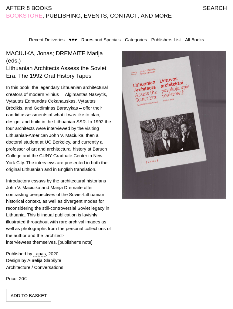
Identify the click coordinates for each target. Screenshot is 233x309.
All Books (194, 39)
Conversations (48, 267)
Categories (136, 39)
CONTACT (123, 15)
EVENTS (95, 15)
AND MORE (156, 15)
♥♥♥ (73, 39)
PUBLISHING (63, 15)
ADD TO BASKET (29, 295)
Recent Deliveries (47, 39)
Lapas (39, 253)
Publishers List (166, 39)
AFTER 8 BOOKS (29, 8)
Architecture (18, 267)
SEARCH (215, 8)
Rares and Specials (101, 39)
